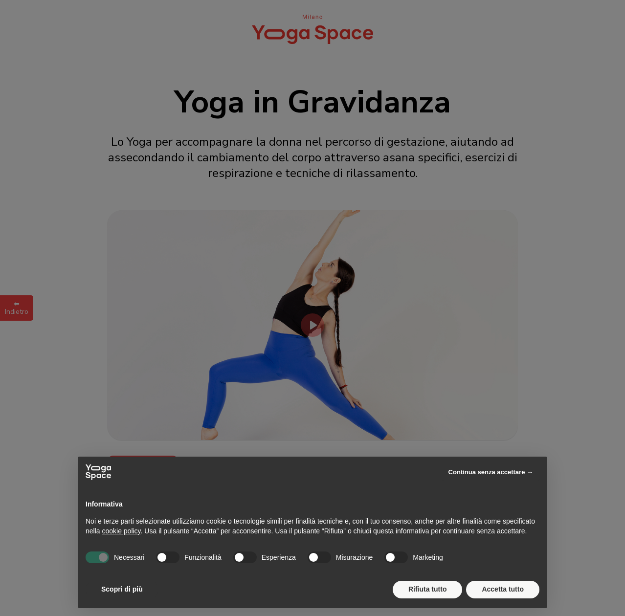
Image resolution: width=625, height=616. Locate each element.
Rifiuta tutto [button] (427, 589)
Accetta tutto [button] (503, 589)
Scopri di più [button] (122, 589)
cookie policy (121, 531)
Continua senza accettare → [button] (490, 472)
